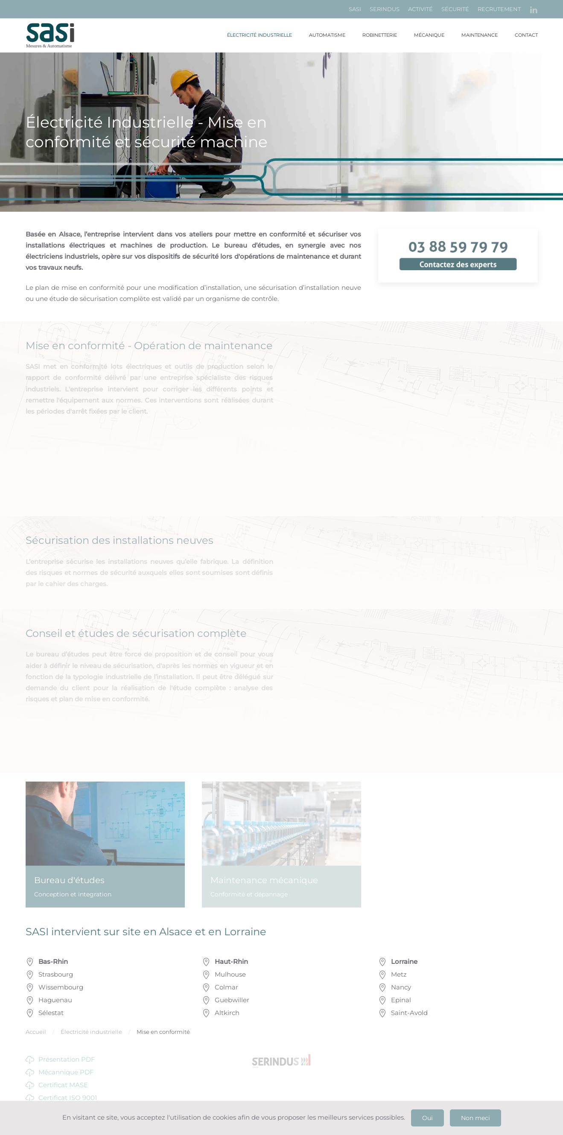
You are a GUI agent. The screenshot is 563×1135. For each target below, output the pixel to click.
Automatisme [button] (327, 35)
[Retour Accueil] (55, 35)
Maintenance (479, 35)
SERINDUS (385, 9)
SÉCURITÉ (455, 9)
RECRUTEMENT (499, 9)
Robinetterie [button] (379, 35)
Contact (526, 35)
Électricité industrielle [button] (259, 35)
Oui (427, 1118)
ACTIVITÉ (420, 9)
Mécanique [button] (429, 35)
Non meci (475, 1118)
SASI (355, 9)
